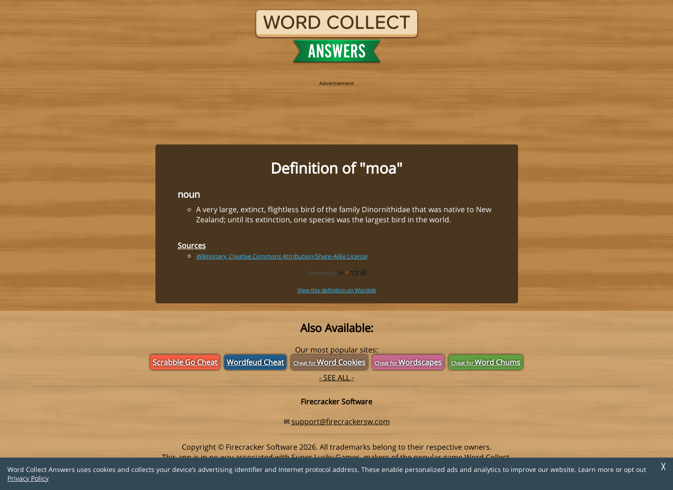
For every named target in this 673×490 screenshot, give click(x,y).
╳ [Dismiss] (663, 466)
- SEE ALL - (336, 377)
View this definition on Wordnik (336, 290)
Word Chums (485, 362)
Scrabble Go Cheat (185, 362)
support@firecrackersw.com (340, 421)
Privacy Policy (28, 478)
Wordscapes (408, 362)
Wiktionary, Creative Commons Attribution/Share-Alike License (281, 256)
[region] (336, 107)
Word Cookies (329, 362)
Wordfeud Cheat (255, 362)
